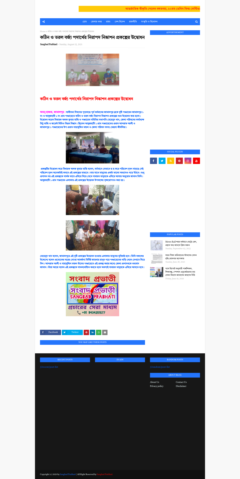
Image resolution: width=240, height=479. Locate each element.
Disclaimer (181, 386)
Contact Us (181, 382)
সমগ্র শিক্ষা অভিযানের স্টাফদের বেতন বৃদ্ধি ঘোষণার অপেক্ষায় (181, 257)
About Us (154, 382)
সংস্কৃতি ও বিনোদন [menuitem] (149, 22)
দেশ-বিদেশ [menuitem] (120, 22)
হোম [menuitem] (84, 22)
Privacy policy (156, 386)
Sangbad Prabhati (48, 44)
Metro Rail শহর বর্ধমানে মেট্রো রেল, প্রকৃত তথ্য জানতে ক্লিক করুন (181, 243)
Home (43, 32)
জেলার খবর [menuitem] (96, 22)
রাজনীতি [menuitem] (133, 22)
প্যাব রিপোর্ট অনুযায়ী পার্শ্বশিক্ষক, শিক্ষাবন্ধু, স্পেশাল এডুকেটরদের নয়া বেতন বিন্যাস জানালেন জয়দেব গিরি (180, 272)
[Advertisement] (175, 88)
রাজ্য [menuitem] (108, 22)
